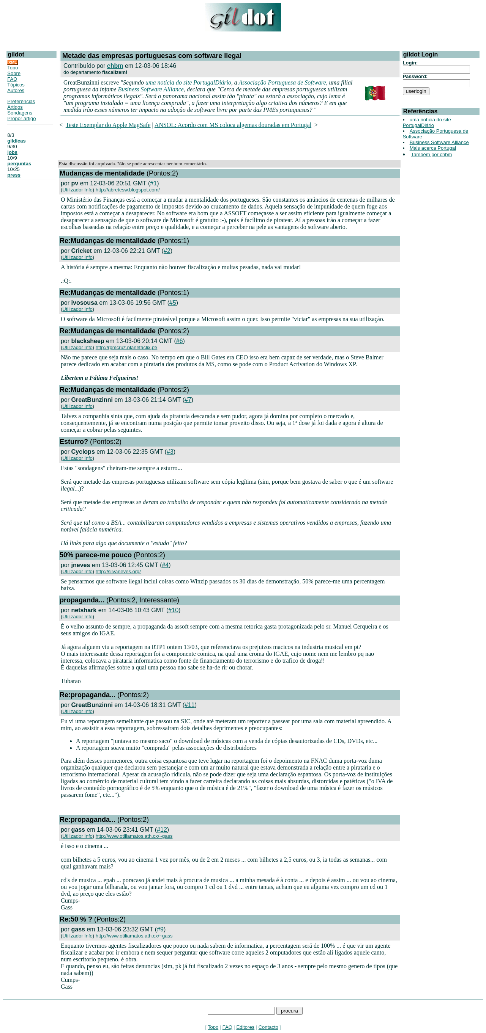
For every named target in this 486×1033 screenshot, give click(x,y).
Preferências (21, 101)
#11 (190, 705)
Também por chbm (431, 154)
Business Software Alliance (151, 89)
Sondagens (19, 113)
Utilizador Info (77, 190)
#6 (179, 341)
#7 (188, 400)
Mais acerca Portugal (433, 148)
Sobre (14, 73)
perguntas (19, 163)
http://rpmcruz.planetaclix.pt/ (127, 347)
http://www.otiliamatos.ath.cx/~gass (134, 836)
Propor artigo (21, 118)
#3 (170, 451)
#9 (160, 929)
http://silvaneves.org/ (118, 571)
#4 (165, 565)
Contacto (268, 1027)
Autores (15, 90)
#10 (173, 610)
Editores (245, 1027)
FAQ (12, 79)
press (14, 175)
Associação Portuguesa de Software (282, 82)
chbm (115, 66)
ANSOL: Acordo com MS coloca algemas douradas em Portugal (233, 125)
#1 (153, 183)
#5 (172, 302)
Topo (12, 68)
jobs (12, 152)
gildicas (16, 141)
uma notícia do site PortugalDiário (188, 82)
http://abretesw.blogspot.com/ (128, 190)
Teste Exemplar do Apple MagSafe (108, 125)
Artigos (14, 107)
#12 (162, 829)
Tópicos (16, 85)
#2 (167, 251)
